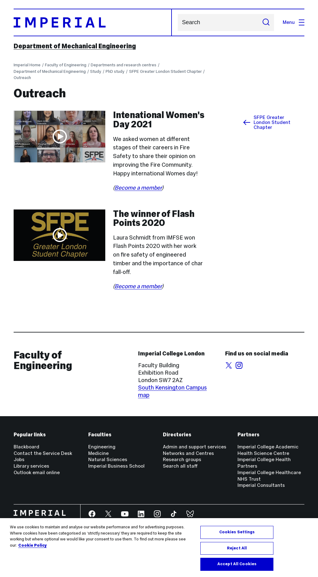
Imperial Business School (116, 466)
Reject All (237, 548)
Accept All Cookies (236, 564)
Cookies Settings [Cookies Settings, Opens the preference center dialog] (237, 532)
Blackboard (26, 447)
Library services (31, 466)
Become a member (138, 187)
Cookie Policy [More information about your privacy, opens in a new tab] (32, 545)
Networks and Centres (188, 453)
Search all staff (180, 466)
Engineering (101, 447)
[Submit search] (266, 22)
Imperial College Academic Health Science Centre (267, 450)
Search (177, 22)
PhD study (115, 71)
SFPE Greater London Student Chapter (165, 71)
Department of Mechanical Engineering (75, 46)
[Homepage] (93, 22)
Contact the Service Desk (43, 453)
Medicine (98, 453)
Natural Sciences (107, 459)
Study (95, 71)
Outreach (22, 77)
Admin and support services (194, 447)
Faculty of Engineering (65, 65)
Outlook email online (37, 472)
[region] (159, 547)
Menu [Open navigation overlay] (293, 22)
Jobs (19, 459)
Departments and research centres (123, 65)
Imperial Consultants (261, 485)
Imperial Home (27, 65)
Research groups (182, 459)
